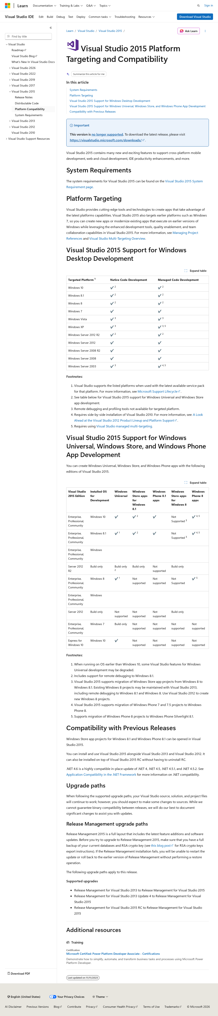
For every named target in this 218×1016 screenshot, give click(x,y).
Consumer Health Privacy (119, 1007)
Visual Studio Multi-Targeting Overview (117, 238)
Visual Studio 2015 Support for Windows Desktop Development (110, 101)
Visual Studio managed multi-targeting (124, 426)
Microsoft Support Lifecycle (157, 391)
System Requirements (83, 90)
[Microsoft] (7, 5)
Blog (56, 1007)
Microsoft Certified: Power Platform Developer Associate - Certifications (113, 954)
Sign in (208, 5)
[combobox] (28, 36)
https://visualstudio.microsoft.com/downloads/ (106, 140)
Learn (69, 31)
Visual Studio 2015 (110, 31)
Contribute (74, 1007)
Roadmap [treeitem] (18, 50)
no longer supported (107, 134)
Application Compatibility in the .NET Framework (101, 774)
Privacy (90, 1007)
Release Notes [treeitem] (24, 97)
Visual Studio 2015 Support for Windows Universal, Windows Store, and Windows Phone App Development (138, 106)
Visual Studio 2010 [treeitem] (23, 133)
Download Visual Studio (195, 17)
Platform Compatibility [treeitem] (30, 109)
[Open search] (198, 5)
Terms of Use (151, 1007)
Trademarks (172, 1007)
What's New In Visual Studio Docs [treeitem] (33, 62)
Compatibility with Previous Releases (93, 111)
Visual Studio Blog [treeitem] (23, 56)
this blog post (161, 845)
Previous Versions (38, 1007)
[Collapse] (50, 27)
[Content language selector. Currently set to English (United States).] (24, 996)
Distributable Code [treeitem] (27, 103)
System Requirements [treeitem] (28, 115)
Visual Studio (86, 31)
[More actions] (205, 31)
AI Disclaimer (13, 1007)
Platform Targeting (81, 95)
